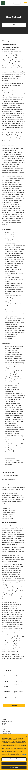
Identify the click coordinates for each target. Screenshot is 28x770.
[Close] (26, 736)
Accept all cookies (14, 767)
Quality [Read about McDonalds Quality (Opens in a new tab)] (4, 723)
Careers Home (6, 731)
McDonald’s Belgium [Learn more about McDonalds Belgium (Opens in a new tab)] (7, 721)
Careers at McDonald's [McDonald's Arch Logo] (3, 3)
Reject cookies (14, 763)
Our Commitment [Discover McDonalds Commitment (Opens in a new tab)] (6, 725)
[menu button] (25, 3)
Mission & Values (6, 733)
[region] (14, 752)
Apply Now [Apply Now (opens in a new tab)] (14, 24)
